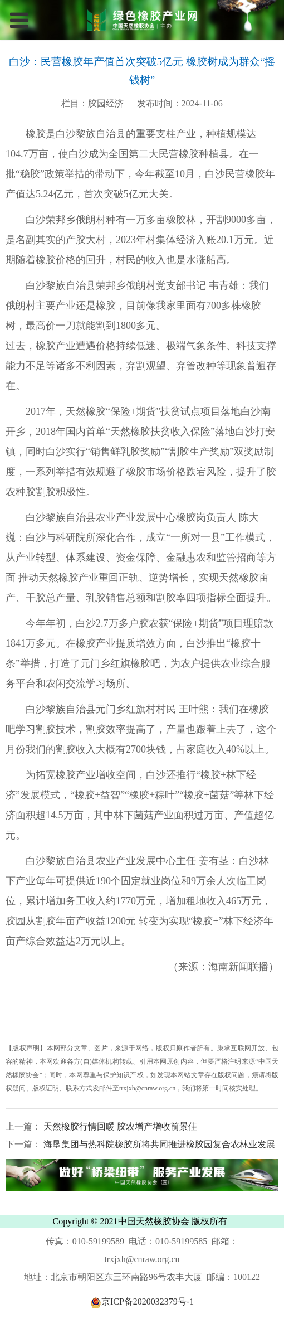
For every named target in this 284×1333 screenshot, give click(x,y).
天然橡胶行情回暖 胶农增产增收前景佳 (119, 1126)
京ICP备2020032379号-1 (142, 1301)
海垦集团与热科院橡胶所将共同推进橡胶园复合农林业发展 (158, 1144)
